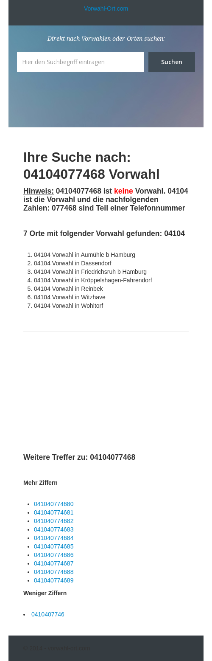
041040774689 (53, 580)
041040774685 (53, 546)
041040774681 (53, 512)
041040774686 (53, 554)
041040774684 (53, 537)
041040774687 (53, 563)
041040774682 (53, 521)
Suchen (171, 62)
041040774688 (53, 571)
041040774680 (53, 504)
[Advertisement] (87, 393)
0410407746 (47, 614)
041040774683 (53, 529)
